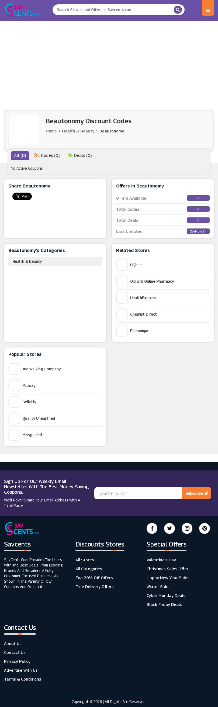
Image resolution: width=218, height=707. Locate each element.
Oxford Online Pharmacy (145, 281)
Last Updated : (163, 231)
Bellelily (22, 402)
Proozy (22, 385)
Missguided (25, 434)
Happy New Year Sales (168, 577)
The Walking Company (35, 369)
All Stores (84, 559)
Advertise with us (21, 670)
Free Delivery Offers (94, 586)
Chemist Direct (137, 314)
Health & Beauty (27, 261)
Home (51, 130)
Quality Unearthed (32, 418)
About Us (13, 643)
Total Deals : (163, 220)
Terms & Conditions (22, 679)
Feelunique (133, 330)
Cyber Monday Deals (166, 595)
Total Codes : (163, 209)
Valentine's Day (161, 559)
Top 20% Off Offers (94, 577)
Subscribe (196, 493)
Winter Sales (159, 586)
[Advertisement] (109, 61)
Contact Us (15, 652)
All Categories (88, 568)
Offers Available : (163, 198)
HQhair (129, 264)
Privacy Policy (17, 661)
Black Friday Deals (164, 604)
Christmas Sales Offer (167, 568)
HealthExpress (136, 297)
